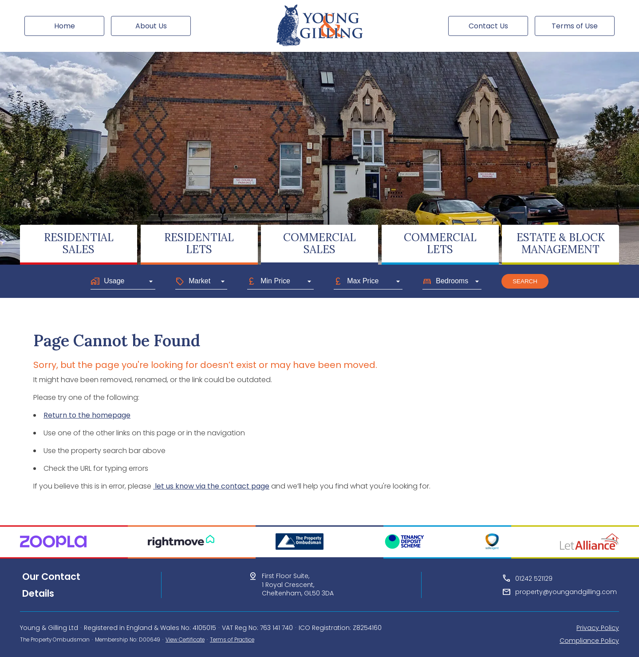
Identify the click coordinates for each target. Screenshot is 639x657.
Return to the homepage (86, 415)
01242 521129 (533, 578)
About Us (151, 26)
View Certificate (185, 639)
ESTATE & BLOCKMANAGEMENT (561, 243)
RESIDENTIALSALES (79, 243)
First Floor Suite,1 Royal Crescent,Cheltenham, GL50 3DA (298, 585)
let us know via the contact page (211, 486)
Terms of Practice (232, 639)
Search (525, 281)
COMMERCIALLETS (440, 243)
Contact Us (488, 26)
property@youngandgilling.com (566, 591)
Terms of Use (575, 26)
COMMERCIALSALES (319, 243)
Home (64, 26)
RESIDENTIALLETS (199, 243)
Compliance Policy (589, 640)
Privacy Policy (597, 627)
